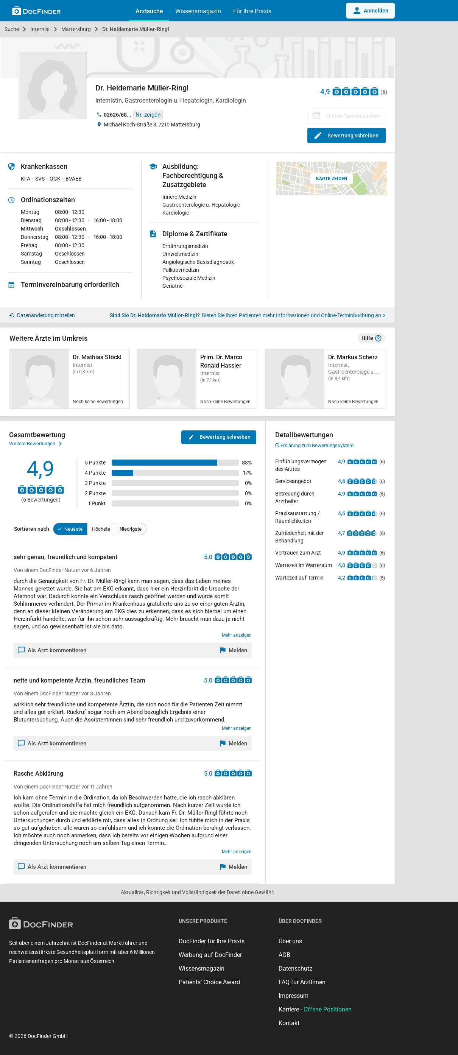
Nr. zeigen (148, 114)
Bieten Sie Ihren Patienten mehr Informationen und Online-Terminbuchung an (293, 315)
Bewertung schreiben (347, 135)
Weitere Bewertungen (35, 443)
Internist (40, 29)
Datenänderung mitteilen (42, 315)
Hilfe (371, 338)
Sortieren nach (31, 529)
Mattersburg (76, 29)
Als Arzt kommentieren (52, 650)
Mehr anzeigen (237, 635)
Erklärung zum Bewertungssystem (314, 445)
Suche (12, 29)
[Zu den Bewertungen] (356, 91)
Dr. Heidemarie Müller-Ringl (135, 29)
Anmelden (370, 10)
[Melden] (234, 650)
